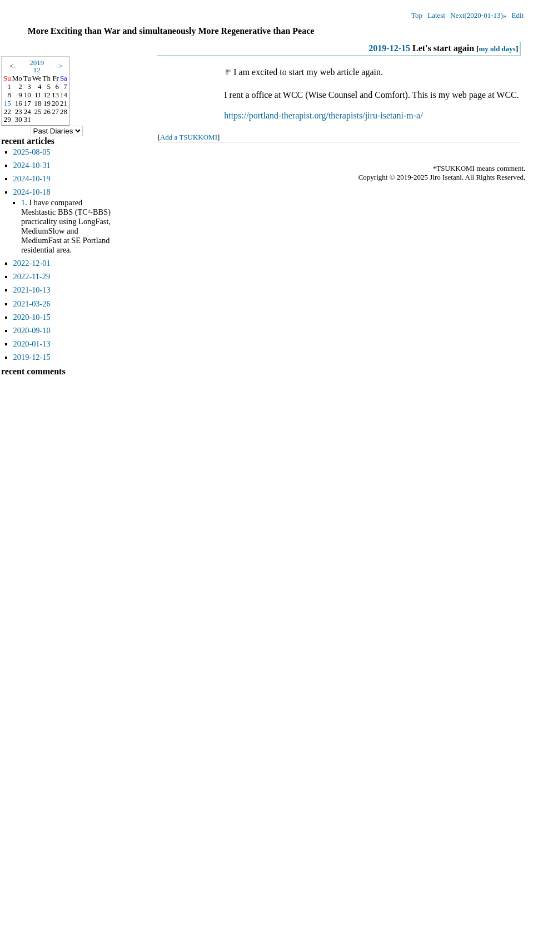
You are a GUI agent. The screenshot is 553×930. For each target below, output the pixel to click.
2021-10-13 (32, 289)
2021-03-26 (32, 303)
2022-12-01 (32, 263)
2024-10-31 (32, 165)
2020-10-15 (32, 317)
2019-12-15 (389, 48)
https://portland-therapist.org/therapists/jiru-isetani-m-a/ (323, 115)
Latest (436, 15)
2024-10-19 (32, 178)
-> (59, 66)
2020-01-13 (32, 343)
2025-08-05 (32, 151)
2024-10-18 (32, 191)
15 (7, 103)
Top (416, 15)
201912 (36, 66)
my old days (497, 48)
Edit (518, 15)
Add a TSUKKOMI (188, 137)
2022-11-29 (32, 276)
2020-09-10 (32, 330)
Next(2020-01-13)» (478, 15)
